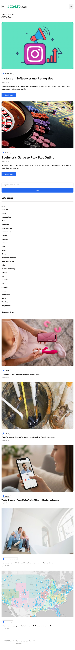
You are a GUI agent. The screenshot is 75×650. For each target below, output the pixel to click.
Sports (4, 291)
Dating (4, 221)
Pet (3, 283)
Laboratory (5, 272)
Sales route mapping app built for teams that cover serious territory (27, 626)
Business (5, 210)
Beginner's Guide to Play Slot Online (28, 157)
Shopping (5, 287)
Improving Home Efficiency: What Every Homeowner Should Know (27, 563)
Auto (3, 206)
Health (4, 250)
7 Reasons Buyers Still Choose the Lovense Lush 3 (21, 374)
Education (5, 224)
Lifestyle (5, 280)
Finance (4, 243)
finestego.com (23, 641)
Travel (4, 298)
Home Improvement (9, 258)
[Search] (37, 185)
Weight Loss (6, 306)
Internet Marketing (8, 269)
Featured (5, 239)
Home (4, 254)
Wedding (5, 302)
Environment (6, 232)
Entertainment (7, 228)
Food (3, 247)
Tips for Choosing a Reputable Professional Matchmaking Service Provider (30, 500)
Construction (6, 217)
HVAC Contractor (8, 261)
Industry (4, 265)
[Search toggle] (71, 6)
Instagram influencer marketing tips (27, 78)
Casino (4, 213)
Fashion (4, 235)
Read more (9, 95)
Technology (6, 295)
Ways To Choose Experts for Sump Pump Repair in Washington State (28, 437)
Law (3, 276)
